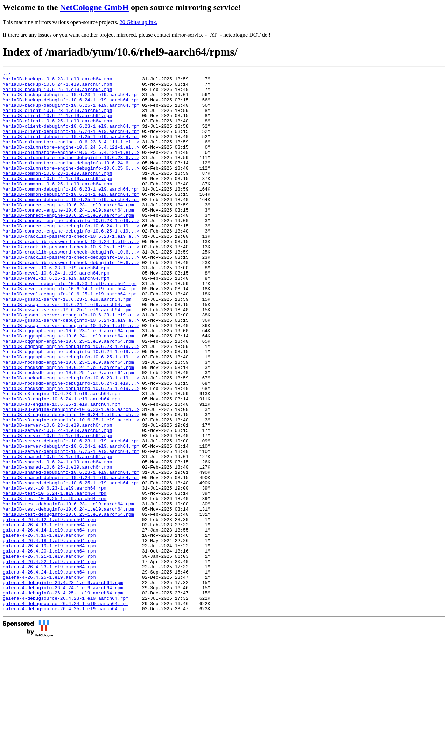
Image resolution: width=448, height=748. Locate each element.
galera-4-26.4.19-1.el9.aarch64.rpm (49, 641)
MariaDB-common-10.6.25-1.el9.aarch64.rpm (57, 207)
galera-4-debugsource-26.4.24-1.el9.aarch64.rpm (65, 710)
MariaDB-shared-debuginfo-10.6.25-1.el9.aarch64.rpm (71, 565)
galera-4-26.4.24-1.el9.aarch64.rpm (49, 672)
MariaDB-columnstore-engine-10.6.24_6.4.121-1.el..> (71, 162)
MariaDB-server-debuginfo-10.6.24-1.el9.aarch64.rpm (71, 521)
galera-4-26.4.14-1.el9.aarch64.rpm (49, 622)
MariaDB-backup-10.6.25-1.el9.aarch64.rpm (57, 93)
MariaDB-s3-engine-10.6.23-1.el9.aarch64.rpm (61, 458)
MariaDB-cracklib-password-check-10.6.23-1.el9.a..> (71, 269)
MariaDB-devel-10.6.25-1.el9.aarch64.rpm (56, 320)
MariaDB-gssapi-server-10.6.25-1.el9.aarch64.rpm (67, 358)
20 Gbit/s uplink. (139, 22)
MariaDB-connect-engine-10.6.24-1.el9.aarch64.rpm (68, 238)
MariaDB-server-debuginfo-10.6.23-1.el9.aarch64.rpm (71, 515)
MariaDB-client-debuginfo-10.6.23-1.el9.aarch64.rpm (71, 137)
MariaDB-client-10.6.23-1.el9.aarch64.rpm (57, 118)
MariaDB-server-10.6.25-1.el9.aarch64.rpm (57, 509)
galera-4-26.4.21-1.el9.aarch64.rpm (49, 653)
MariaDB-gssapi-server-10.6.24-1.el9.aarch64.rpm (67, 351)
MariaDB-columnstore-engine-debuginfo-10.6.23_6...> (71, 175)
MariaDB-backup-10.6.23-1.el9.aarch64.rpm (57, 81)
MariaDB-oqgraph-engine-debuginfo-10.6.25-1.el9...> (71, 414)
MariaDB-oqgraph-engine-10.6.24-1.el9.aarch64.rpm (68, 389)
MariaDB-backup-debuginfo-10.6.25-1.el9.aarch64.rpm (71, 112)
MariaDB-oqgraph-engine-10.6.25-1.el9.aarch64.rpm (68, 395)
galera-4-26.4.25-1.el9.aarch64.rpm (49, 679)
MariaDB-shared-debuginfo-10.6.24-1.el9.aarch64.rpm (71, 559)
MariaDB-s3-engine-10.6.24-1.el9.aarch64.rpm (61, 465)
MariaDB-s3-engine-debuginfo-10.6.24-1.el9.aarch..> (71, 483)
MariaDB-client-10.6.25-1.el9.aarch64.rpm (57, 131)
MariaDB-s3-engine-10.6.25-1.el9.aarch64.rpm (61, 471)
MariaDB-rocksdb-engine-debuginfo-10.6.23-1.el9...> (71, 439)
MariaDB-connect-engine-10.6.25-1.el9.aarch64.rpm (68, 244)
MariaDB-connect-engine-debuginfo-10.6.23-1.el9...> (71, 251)
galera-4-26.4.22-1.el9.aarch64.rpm (49, 660)
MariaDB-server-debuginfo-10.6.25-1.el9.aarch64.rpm (71, 528)
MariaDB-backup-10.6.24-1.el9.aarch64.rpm (57, 87)
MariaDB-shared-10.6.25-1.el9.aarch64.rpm (57, 546)
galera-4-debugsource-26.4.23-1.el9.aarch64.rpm (65, 704)
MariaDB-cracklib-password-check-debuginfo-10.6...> (71, 288)
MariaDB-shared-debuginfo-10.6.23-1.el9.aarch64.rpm (71, 553)
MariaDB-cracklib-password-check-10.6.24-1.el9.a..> (71, 276)
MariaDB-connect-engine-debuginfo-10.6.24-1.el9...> (71, 257)
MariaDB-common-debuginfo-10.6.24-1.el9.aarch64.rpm (71, 219)
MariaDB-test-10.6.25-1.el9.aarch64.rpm (54, 584)
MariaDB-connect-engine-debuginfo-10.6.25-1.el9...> (71, 263)
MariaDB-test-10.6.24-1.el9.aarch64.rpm (54, 578)
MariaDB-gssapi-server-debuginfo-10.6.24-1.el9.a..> (71, 370)
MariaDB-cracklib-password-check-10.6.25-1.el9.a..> (71, 282)
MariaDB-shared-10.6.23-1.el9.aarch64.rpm (57, 534)
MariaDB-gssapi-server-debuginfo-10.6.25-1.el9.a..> (71, 376)
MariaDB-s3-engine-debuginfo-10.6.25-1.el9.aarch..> (71, 490)
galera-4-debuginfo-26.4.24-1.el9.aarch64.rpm (63, 691)
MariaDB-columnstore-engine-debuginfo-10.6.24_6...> (71, 181)
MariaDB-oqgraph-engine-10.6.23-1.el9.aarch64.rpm (68, 383)
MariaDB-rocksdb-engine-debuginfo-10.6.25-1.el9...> (71, 452)
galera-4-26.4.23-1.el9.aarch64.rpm (49, 666)
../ (7, 74)
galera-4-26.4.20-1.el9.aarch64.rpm (49, 647)
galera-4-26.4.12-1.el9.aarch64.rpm (49, 609)
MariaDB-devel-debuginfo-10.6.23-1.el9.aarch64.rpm (69, 326)
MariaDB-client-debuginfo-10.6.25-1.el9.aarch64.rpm (71, 150)
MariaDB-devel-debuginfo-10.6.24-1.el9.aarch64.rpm (69, 332)
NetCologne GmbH (94, 7)
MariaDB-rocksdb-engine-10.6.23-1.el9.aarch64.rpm (68, 421)
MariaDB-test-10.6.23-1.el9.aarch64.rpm (54, 572)
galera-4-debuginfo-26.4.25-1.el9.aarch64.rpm (63, 697)
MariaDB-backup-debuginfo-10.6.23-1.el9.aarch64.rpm (71, 100)
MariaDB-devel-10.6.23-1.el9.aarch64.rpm (56, 307)
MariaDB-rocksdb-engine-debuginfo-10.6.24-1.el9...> (71, 446)
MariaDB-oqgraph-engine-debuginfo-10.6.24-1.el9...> (71, 408)
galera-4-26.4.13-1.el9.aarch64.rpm (49, 616)
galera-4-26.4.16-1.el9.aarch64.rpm (49, 628)
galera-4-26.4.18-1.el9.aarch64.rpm (49, 635)
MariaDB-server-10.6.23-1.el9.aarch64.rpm (57, 496)
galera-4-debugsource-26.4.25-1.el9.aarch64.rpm (65, 716)
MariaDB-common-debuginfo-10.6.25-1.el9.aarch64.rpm (71, 225)
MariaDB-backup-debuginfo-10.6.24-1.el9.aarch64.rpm (71, 106)
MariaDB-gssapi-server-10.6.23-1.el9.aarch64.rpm (67, 345)
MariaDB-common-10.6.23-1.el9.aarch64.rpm (57, 194)
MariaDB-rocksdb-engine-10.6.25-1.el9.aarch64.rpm (68, 433)
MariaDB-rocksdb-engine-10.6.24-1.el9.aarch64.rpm (68, 427)
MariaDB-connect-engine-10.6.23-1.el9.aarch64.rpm (68, 232)
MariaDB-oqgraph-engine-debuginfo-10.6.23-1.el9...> (71, 402)
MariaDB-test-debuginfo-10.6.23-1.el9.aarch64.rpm (68, 590)
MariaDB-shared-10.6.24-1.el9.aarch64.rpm (57, 540)
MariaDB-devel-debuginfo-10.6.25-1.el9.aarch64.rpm (69, 339)
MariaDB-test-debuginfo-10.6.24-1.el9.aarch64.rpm (68, 597)
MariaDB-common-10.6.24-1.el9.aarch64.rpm (57, 200)
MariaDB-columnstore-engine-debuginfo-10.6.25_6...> (71, 188)
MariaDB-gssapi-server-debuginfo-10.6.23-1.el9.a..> (71, 364)
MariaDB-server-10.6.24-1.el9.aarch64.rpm (57, 502)
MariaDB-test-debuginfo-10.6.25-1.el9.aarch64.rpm (68, 603)
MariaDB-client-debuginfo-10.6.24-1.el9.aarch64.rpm (71, 144)
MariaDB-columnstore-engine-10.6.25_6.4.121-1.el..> (71, 169)
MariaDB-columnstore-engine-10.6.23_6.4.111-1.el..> (71, 156)
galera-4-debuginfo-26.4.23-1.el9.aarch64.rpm (63, 685)
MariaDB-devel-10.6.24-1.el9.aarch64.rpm (56, 314)
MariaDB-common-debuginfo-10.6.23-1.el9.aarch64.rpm (71, 213)
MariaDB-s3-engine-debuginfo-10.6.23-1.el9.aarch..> (71, 477)
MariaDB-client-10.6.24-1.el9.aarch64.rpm (57, 125)
